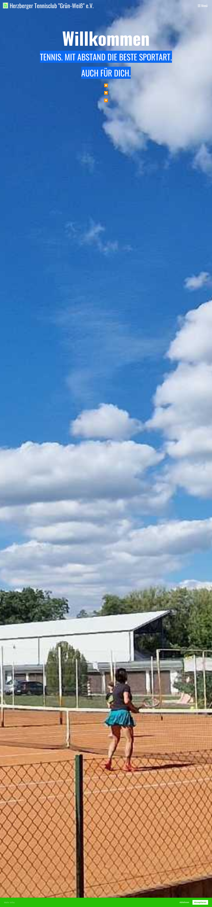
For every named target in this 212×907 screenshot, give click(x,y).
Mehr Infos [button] (9, 902)
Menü (203, 5)
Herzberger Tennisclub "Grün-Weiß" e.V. (52, 5)
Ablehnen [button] (184, 902)
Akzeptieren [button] (200, 902)
